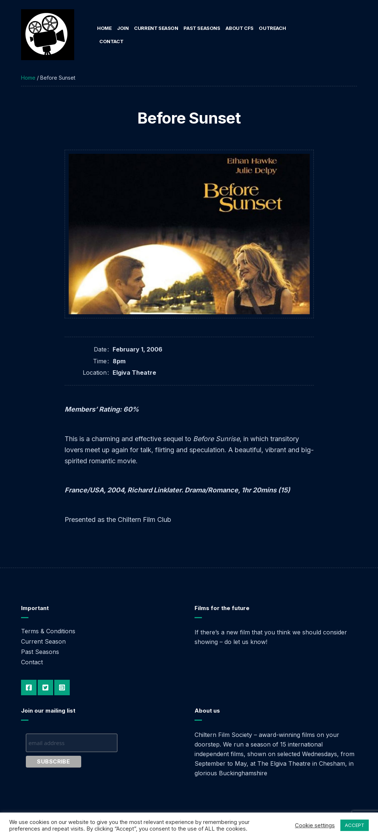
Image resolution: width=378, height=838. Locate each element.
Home (104, 28)
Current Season (156, 28)
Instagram (62, 687)
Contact (111, 41)
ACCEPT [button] (354, 825)
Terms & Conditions (48, 631)
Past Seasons (201, 28)
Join (122, 28)
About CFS (240, 28)
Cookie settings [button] (315, 825)
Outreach (272, 28)
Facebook (29, 687)
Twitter (45, 687)
